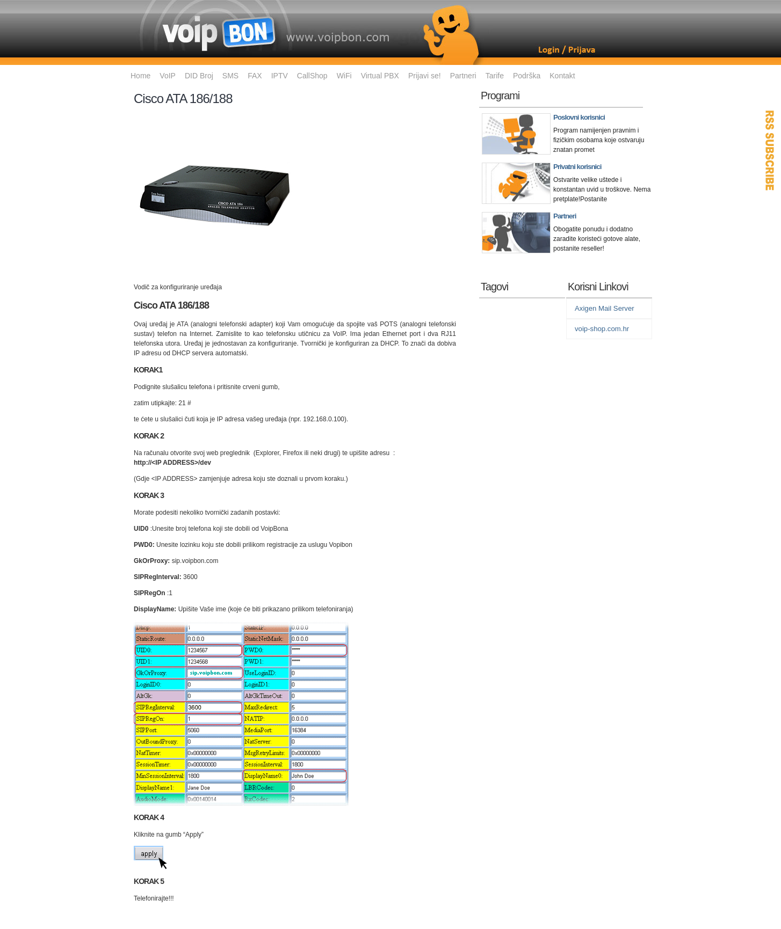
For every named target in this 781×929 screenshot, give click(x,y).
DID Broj (199, 75)
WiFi (344, 75)
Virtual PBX (380, 75)
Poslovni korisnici (579, 117)
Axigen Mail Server (604, 308)
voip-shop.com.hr (602, 329)
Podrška (526, 75)
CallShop (312, 75)
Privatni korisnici (577, 167)
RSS (770, 150)
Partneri (463, 75)
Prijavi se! (424, 75)
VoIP (168, 75)
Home (140, 75)
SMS (230, 75)
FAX (255, 75)
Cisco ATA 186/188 (183, 98)
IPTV (279, 75)
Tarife (495, 75)
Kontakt (562, 75)
